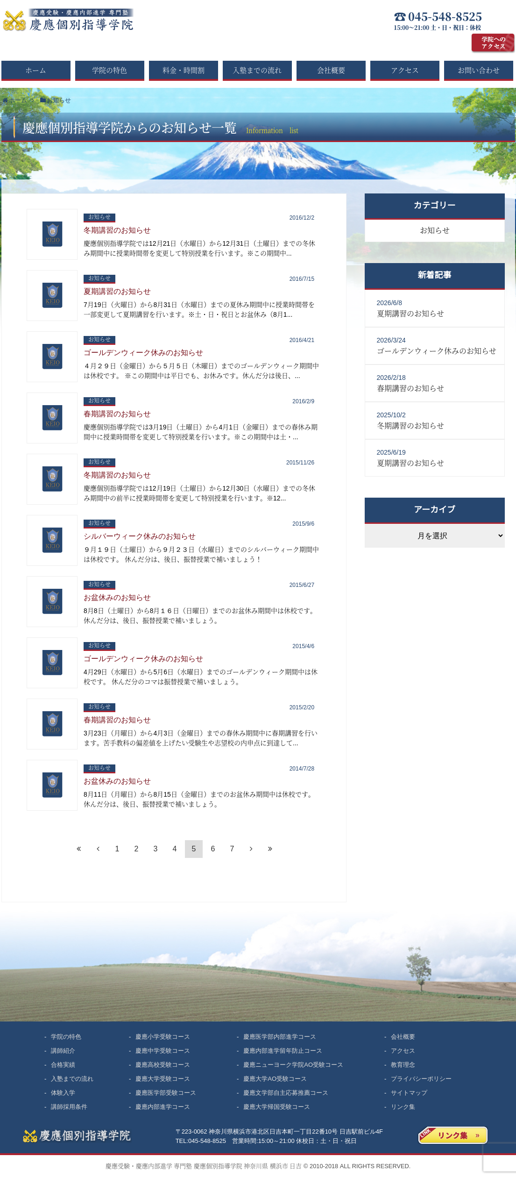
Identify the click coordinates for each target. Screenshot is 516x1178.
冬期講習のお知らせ (117, 230)
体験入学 (63, 1092)
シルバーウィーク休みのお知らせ (140, 536)
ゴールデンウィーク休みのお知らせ (143, 353)
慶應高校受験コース (162, 1064)
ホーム (35, 70)
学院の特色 (109, 70)
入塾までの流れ (257, 70)
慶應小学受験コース (162, 1036)
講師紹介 (63, 1050)
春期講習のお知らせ (117, 414)
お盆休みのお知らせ (117, 597)
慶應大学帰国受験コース (276, 1106)
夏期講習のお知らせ (117, 291)
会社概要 (331, 70)
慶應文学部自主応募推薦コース (285, 1092)
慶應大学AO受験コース (275, 1078)
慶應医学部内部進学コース (279, 1036)
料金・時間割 (184, 70)
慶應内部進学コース (162, 1106)
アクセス (405, 70)
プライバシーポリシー (421, 1078)
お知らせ (99, 217)
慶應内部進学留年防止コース (282, 1050)
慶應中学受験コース (162, 1050)
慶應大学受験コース (162, 1078)
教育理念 (403, 1064)
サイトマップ (409, 1092)
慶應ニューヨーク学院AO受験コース (293, 1064)
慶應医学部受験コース (165, 1092)
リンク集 (403, 1106)
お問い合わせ (479, 70)
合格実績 (63, 1064)
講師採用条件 (69, 1106)
